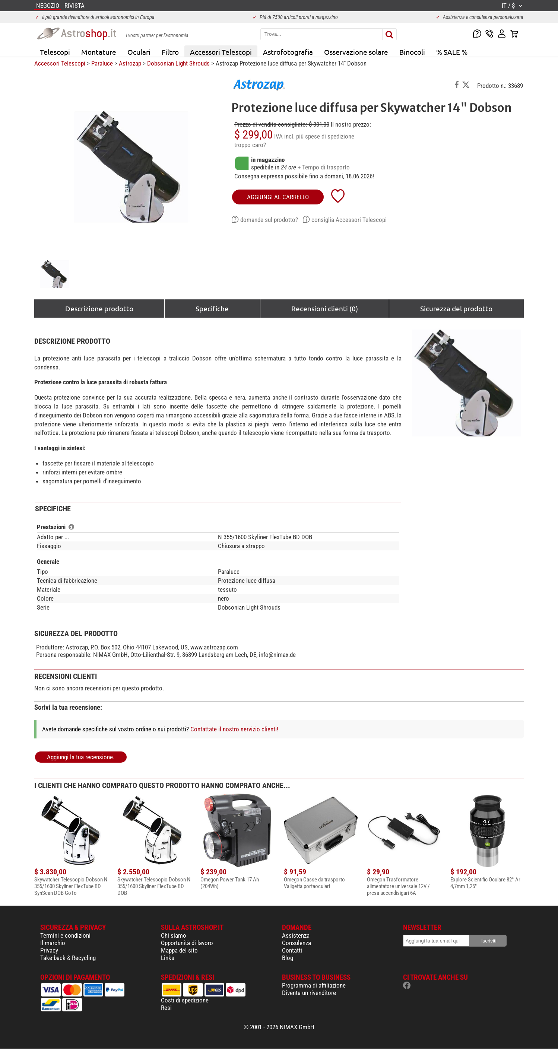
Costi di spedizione (185, 1000)
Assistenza (296, 935)
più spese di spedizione (325, 136)
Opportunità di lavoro (187, 943)
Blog (287, 957)
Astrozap (130, 63)
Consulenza (296, 943)
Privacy (49, 950)
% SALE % (451, 51)
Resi (166, 1007)
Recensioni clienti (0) (324, 308)
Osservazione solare (356, 51)
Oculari (138, 51)
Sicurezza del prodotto (456, 308)
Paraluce (102, 63)
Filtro (170, 51)
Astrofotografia (288, 51)
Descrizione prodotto (99, 308)
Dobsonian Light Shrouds (178, 63)
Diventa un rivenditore (309, 992)
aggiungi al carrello (278, 197)
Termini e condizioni (65, 935)
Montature (98, 51)
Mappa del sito (179, 950)
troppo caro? (250, 145)
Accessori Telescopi (221, 51)
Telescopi (55, 51)
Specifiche (212, 308)
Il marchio (52, 943)
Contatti (292, 950)
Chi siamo (173, 935)
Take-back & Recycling (68, 957)
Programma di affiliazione (314, 985)
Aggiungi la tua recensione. (80, 757)
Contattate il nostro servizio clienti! (234, 729)
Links (167, 957)
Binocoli (412, 51)
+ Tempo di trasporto (324, 167)
